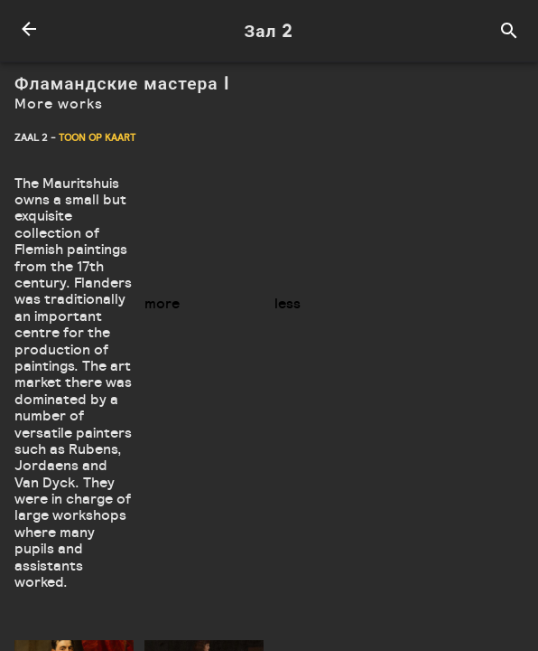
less (287, 303)
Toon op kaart (97, 137)
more (162, 303)
